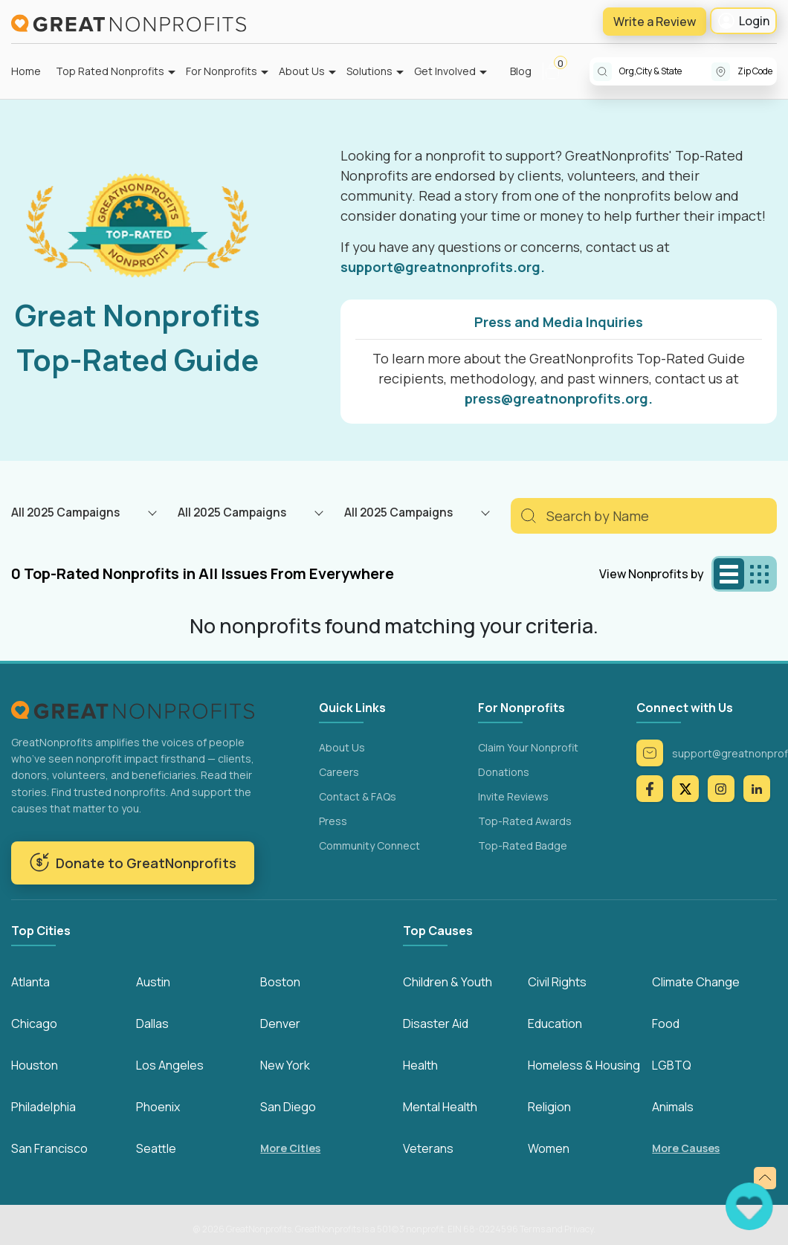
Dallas (152, 1023)
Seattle (156, 1148)
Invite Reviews (513, 796)
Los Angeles (170, 1065)
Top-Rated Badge (522, 845)
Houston (34, 1065)
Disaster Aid (435, 1023)
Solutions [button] (369, 71)
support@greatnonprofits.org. (442, 267)
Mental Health (440, 1107)
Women (548, 1148)
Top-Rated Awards (525, 821)
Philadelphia (43, 1107)
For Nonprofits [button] (221, 71)
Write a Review (654, 21)
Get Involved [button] (445, 71)
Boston (280, 982)
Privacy (578, 1229)
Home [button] (26, 71)
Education (555, 1023)
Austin (153, 982)
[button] (559, 71)
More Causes (686, 1148)
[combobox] (665, 71)
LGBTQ (671, 1065)
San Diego (288, 1107)
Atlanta (30, 982)
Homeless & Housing (584, 1065)
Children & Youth (447, 982)
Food (665, 1023)
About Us (342, 747)
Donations (503, 772)
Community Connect (369, 845)
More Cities (290, 1148)
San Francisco (49, 1148)
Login (743, 21)
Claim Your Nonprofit (528, 747)
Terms (532, 1229)
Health (420, 1065)
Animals (673, 1107)
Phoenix (158, 1107)
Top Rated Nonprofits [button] (110, 71)
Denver (280, 1023)
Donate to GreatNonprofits (132, 862)
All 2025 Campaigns (65, 512)
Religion (549, 1107)
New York (285, 1065)
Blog (521, 71)
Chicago (34, 1023)
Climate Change (696, 982)
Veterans (428, 1148)
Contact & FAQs (357, 796)
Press (333, 821)
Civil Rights (557, 982)
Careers (339, 772)
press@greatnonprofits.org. (559, 398)
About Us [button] (302, 71)
